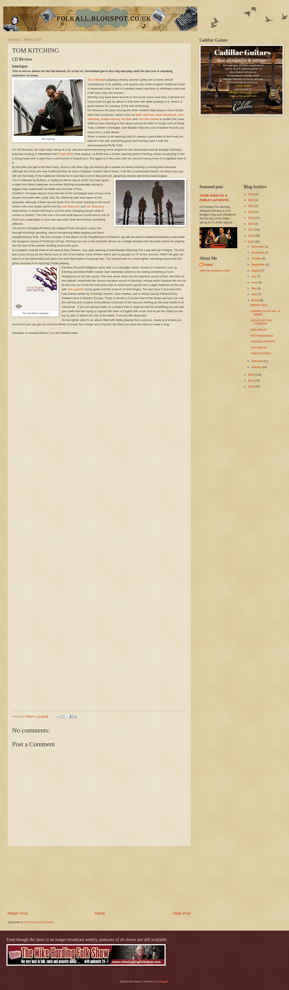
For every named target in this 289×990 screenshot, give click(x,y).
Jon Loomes (75, 289)
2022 (251, 200)
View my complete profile (214, 270)
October (256, 258)
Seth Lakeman (144, 114)
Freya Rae (65, 154)
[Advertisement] (99, 878)
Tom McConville (148, 119)
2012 (251, 386)
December (258, 246)
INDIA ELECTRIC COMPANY (261, 322)
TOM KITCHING (261, 353)
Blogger (163, 981)
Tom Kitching (96, 79)
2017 (251, 229)
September (258, 264)
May (254, 288)
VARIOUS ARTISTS (263, 341)
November (258, 252)
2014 (251, 374)
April (254, 294)
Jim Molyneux (95, 206)
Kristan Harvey (110, 119)
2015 (251, 241)
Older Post (182, 913)
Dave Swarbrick (166, 114)
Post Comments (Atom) (39, 922)
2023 (251, 194)
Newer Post (18, 913)
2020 (251, 212)
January (256, 367)
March (255, 300)
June (254, 282)
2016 (251, 235)
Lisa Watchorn (70, 206)
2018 (251, 223)
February (257, 361)
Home (100, 913)
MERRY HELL (259, 305)
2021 (251, 206)
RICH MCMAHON (262, 335)
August (256, 270)
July (254, 276)
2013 (251, 380)
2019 (251, 217)
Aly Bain (126, 119)
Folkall (208, 264)
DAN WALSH (259, 329)
